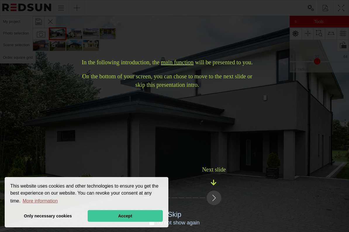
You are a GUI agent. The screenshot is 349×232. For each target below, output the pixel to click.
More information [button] (40, 200)
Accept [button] (125, 216)
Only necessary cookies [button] (48, 216)
